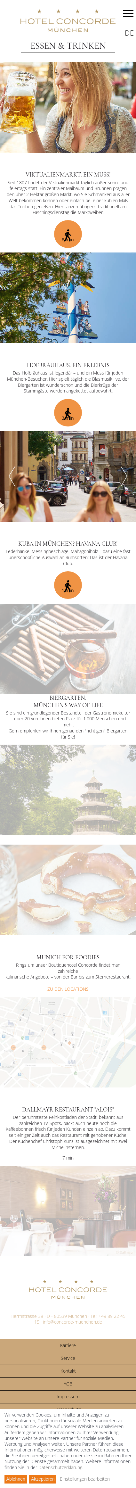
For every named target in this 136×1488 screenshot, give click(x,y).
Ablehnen (15, 1479)
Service (68, 1358)
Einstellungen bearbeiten (85, 1479)
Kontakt (68, 1371)
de (129, 32)
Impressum (68, 1396)
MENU (128, 15)
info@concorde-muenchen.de (72, 1322)
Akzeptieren (43, 1479)
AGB (68, 1384)
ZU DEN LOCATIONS (68, 989)
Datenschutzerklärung (60, 1467)
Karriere (68, 1345)
